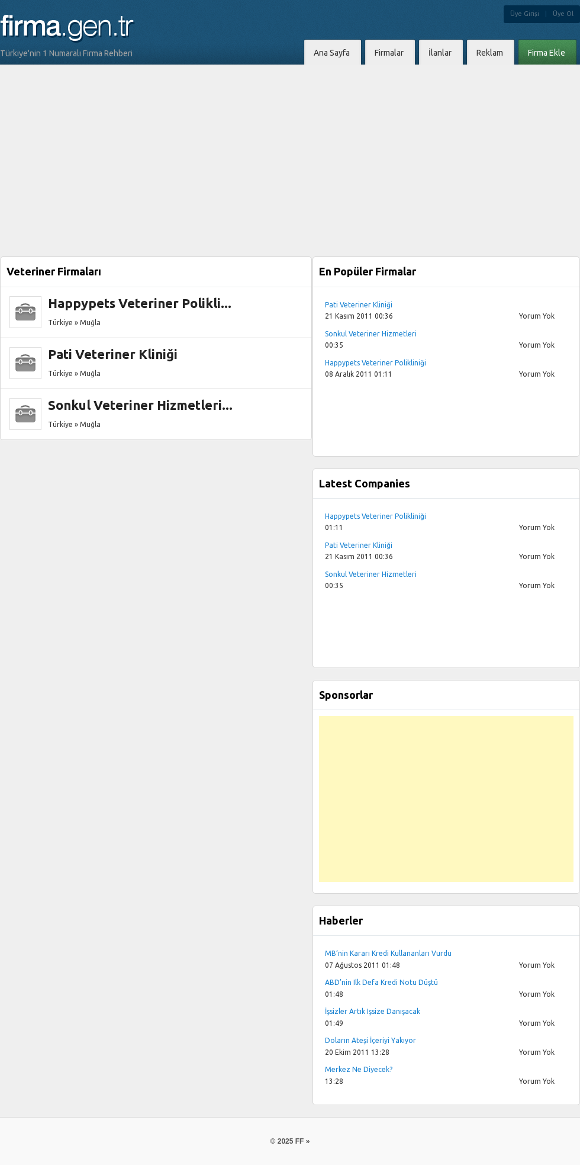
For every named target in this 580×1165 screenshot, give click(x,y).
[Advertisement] (290, 153)
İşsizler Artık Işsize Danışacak (372, 1011)
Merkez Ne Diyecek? (358, 1069)
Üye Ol (563, 13)
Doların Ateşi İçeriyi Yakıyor (370, 1040)
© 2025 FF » (290, 1141)
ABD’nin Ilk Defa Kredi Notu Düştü (381, 982)
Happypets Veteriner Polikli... (139, 303)
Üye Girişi (524, 13)
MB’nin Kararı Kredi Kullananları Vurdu (388, 953)
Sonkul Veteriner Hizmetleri (371, 334)
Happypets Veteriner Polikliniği (375, 363)
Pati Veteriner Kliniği (113, 353)
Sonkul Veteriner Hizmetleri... (140, 404)
